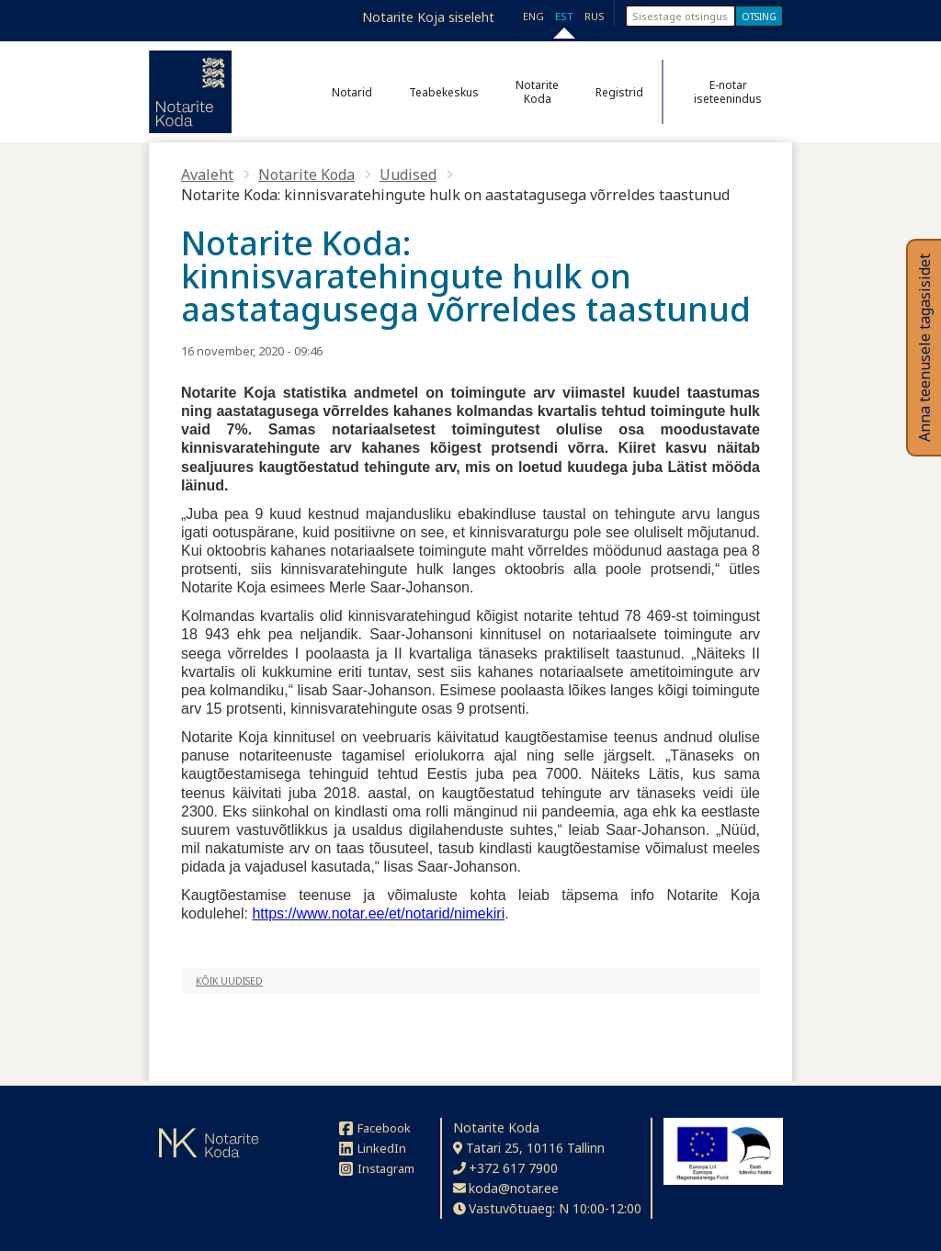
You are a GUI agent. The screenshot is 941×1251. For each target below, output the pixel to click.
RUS (594, 16)
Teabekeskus (444, 92)
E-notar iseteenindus (728, 92)
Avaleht (207, 174)
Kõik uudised (229, 981)
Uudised (408, 174)
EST (564, 16)
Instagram (376, 1168)
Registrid (619, 92)
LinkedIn (372, 1148)
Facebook (375, 1128)
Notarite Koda (537, 92)
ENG (533, 16)
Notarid (352, 92)
